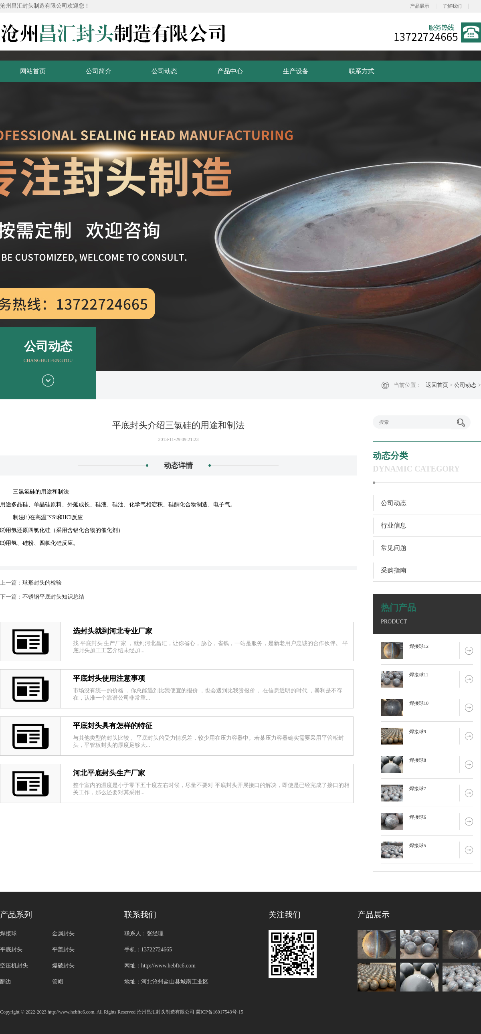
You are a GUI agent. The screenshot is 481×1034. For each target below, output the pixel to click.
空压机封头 (14, 966)
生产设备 (296, 71)
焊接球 (8, 934)
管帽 (57, 982)
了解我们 (452, 6)
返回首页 (437, 385)
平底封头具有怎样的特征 (112, 726)
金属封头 (63, 934)
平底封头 (11, 950)
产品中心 (230, 71)
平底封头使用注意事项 (109, 678)
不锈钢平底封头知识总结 (53, 597)
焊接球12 (418, 646)
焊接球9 (417, 732)
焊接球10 (418, 703)
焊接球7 (417, 788)
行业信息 (393, 525)
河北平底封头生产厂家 (109, 773)
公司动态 (164, 71)
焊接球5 (417, 845)
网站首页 (33, 71)
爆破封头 (63, 966)
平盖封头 (63, 950)
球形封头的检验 (42, 583)
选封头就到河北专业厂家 (112, 631)
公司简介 (98, 71)
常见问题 (393, 547)
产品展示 (419, 6)
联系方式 (361, 71)
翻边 (5, 982)
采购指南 (393, 570)
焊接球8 (417, 760)
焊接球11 (418, 675)
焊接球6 (417, 817)
